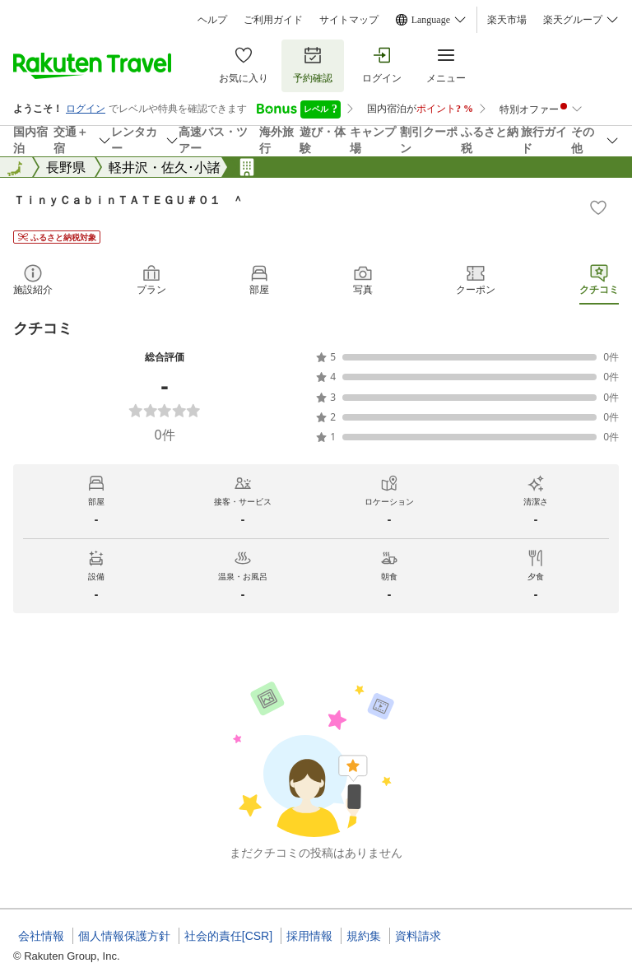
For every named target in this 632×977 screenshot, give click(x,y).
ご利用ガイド (273, 20)
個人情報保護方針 (124, 935)
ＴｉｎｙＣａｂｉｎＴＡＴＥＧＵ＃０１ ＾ (128, 199)
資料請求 (418, 935)
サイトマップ (349, 20)
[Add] (598, 207)
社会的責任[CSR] (228, 935)
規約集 (363, 935)
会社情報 (41, 935)
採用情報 (309, 935)
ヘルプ (212, 20)
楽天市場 (507, 20)
